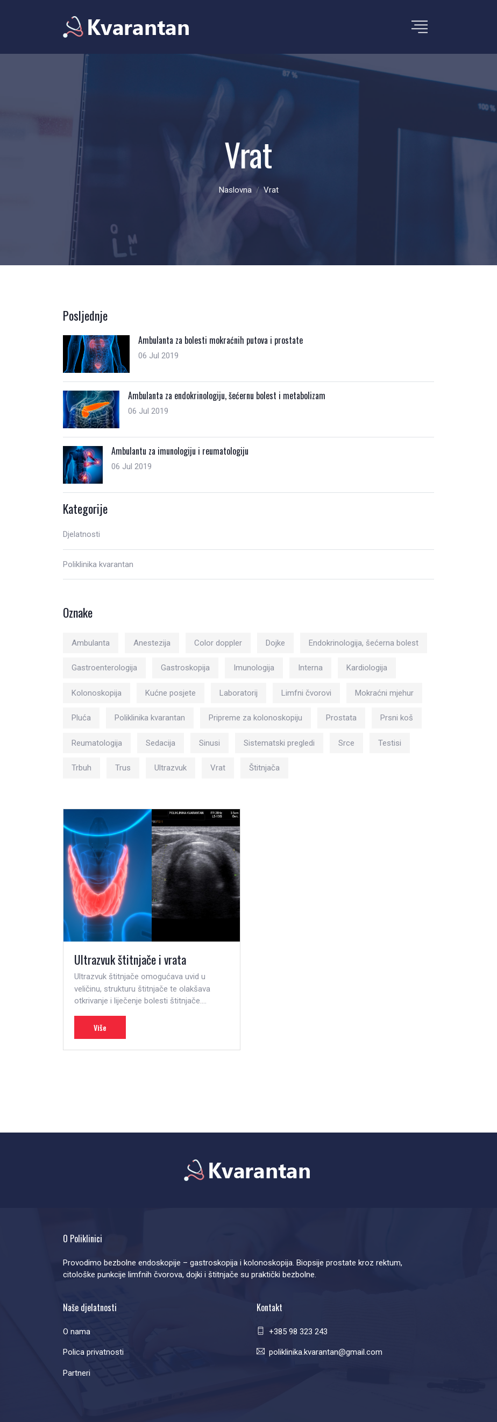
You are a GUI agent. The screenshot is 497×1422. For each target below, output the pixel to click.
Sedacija (160, 743)
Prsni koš (396, 718)
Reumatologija (97, 743)
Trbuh (81, 768)
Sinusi (209, 743)
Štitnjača (264, 768)
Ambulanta (91, 643)
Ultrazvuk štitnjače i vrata (130, 959)
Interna (310, 668)
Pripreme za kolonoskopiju (255, 718)
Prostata (341, 718)
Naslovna (235, 190)
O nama (76, 1331)
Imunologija (253, 668)
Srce (346, 743)
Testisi (389, 743)
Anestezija (152, 643)
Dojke (275, 643)
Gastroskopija (185, 668)
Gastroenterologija (104, 668)
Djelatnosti (81, 534)
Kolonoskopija (97, 693)
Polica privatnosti (93, 1352)
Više (100, 1027)
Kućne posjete (170, 693)
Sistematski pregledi (279, 743)
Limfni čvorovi (306, 693)
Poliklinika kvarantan (98, 564)
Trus (123, 768)
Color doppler (218, 643)
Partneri (76, 1373)
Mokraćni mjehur (384, 693)
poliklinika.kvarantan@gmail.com (325, 1352)
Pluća (81, 718)
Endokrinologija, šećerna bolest (363, 643)
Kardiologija (366, 668)
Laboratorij (238, 693)
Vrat (217, 768)
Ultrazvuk (170, 768)
